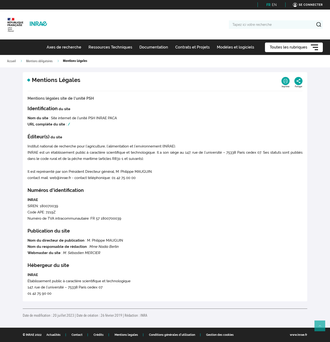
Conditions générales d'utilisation (172, 335)
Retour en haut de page (322, 328)
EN (274, 5)
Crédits (99, 335)
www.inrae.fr (298, 335)
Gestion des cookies (220, 335)
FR (268, 5)
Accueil (11, 61)
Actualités (53, 335)
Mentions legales (126, 335)
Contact (77, 335)
